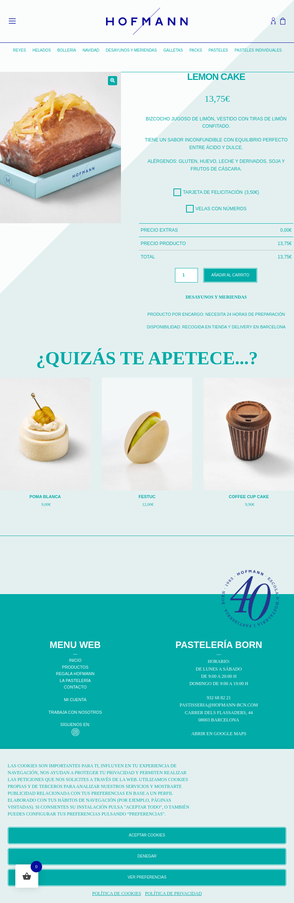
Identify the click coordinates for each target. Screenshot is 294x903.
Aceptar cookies (147, 835)
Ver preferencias (146, 877)
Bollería (66, 50)
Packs (195, 50)
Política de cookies (116, 893)
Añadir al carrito (230, 275)
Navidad (91, 50)
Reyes (19, 50)
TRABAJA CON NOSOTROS (75, 712)
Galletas (173, 50)
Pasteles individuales (258, 50)
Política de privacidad (173, 893)
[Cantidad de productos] (186, 275)
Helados (42, 50)
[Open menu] (12, 21)
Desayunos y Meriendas (131, 50)
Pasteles (218, 50)
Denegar (146, 856)
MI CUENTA (75, 699)
